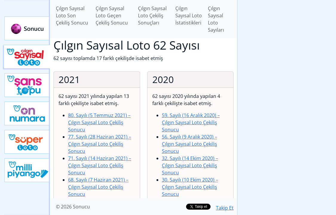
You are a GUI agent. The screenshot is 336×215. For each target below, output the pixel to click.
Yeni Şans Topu (27, 85)
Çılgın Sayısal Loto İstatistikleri (188, 15)
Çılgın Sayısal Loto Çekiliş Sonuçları (152, 15)
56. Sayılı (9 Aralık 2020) (189, 143)
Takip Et (225, 208)
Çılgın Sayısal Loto (27, 57)
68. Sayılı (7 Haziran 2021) (98, 186)
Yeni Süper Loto (27, 142)
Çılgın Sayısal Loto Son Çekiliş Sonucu (72, 15)
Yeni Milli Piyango (27, 170)
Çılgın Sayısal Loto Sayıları (216, 19)
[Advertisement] (287, 42)
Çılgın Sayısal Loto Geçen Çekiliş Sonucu (112, 15)
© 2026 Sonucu (73, 206)
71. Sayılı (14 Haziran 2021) (99, 165)
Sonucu (27, 28)
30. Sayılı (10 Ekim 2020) (190, 186)
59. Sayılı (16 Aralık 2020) (191, 122)
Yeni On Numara (27, 113)
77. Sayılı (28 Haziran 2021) (99, 143)
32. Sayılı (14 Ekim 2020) (190, 165)
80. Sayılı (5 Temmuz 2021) (99, 122)
